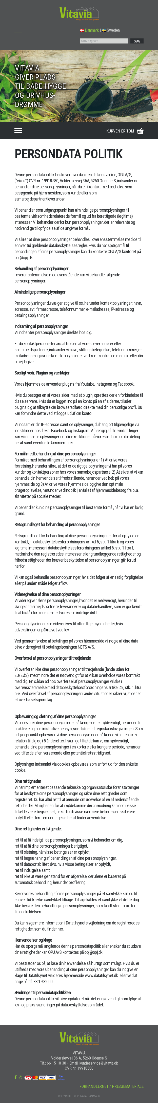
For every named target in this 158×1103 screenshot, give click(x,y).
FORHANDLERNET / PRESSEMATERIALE (112, 1086)
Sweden (111, 30)
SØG (137, 41)
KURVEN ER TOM (120, 131)
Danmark (89, 30)
